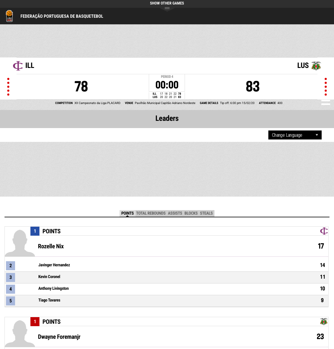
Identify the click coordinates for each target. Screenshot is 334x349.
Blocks (191, 213)
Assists (175, 213)
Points (127, 213)
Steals (206, 213)
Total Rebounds (151, 213)
